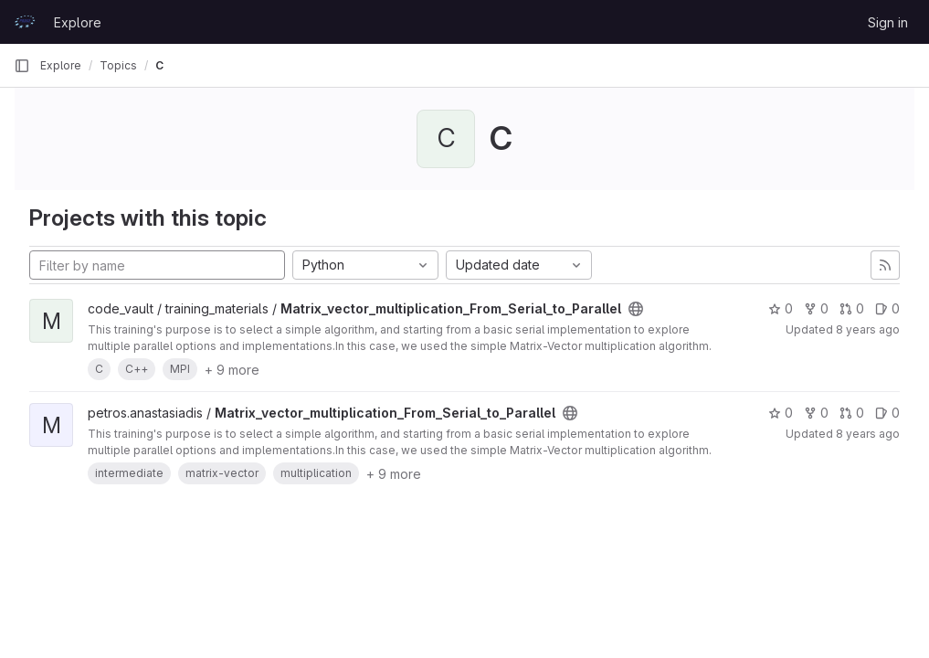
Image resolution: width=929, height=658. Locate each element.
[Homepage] (24, 22)
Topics (118, 65)
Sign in (888, 22)
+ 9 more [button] (232, 369)
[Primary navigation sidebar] (22, 65)
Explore (77, 22)
